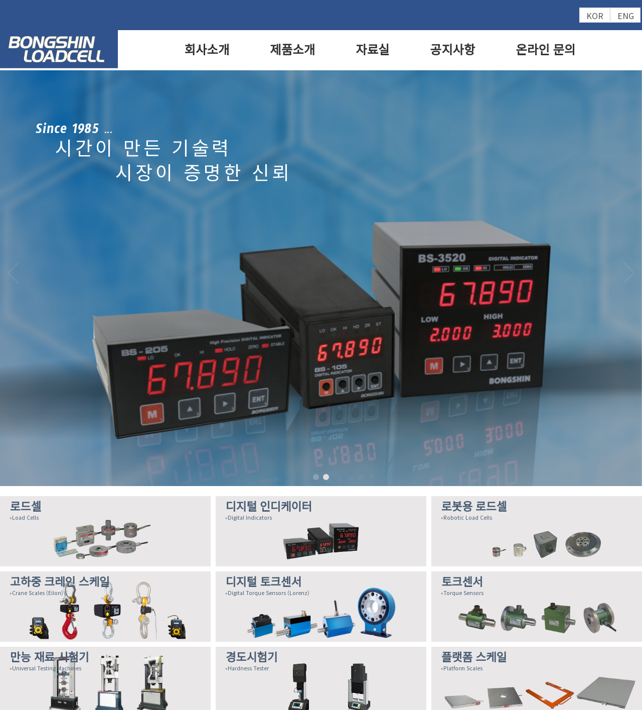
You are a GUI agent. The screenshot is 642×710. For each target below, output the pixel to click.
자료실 (372, 50)
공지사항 (452, 50)
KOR (594, 16)
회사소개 (206, 50)
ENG (625, 16)
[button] (629, 273)
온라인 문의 (546, 50)
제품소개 (292, 50)
